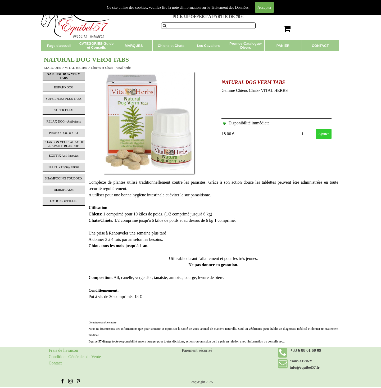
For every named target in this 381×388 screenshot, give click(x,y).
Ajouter (323, 134)
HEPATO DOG (64, 87)
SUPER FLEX (63, 110)
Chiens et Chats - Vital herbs (111, 68)
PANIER (282, 46)
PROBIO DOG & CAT (63, 133)
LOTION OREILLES (63, 201)
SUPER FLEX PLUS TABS (63, 99)
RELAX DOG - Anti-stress (63, 121)
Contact (55, 363)
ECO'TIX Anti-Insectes (63, 155)
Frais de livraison (63, 350)
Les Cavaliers (208, 46)
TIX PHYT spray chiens (63, 167)
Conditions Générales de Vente (75, 356)
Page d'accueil (59, 46)
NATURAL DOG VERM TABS (253, 82)
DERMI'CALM (64, 190)
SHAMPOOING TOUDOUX (64, 178)
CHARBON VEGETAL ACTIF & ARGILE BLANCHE (63, 144)
